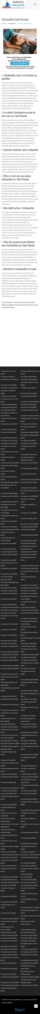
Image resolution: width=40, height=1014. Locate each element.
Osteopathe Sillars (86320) (28, 930)
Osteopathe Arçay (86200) (28, 646)
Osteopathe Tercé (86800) (8, 974)
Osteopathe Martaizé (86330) (9, 674)
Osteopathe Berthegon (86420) (10, 482)
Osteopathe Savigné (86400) (29, 949)
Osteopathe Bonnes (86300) (29, 952)
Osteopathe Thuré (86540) (28, 543)
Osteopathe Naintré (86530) (29, 552)
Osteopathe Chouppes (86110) (30, 566)
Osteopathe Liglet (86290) (28, 529)
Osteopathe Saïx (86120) (8, 377)
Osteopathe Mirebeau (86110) (9, 610)
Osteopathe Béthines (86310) (29, 535)
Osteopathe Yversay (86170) (9, 857)
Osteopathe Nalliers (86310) (9, 880)
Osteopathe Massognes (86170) (10, 855)
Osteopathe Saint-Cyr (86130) (29, 955)
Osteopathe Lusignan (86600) (29, 527)
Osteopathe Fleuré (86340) (8, 938)
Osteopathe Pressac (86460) (29, 843)
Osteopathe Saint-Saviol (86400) (30, 479)
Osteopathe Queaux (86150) (9, 552)
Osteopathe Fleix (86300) (8, 760)
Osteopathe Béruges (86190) (9, 935)
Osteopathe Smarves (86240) (29, 985)
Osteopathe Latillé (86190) (28, 741)
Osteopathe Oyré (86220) (28, 668)
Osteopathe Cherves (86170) (9, 441)
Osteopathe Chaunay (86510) (9, 902)
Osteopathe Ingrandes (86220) (30, 832)
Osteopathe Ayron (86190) (8, 932)
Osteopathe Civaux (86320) (8, 588)
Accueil (4, 23)
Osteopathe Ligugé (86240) (29, 377)
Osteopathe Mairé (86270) (8, 410)
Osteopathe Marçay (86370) (29, 882)
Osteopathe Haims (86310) (28, 941)
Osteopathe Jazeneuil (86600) (29, 524)
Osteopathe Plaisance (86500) (9, 660)
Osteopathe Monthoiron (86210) (10, 985)
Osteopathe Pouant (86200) (9, 527)
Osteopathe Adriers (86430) (9, 791)
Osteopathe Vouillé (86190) (8, 599)
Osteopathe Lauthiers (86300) (9, 777)
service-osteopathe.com (14, 1000)
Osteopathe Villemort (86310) (9, 741)
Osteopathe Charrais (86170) (29, 585)
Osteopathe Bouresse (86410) (9, 655)
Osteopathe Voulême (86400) (29, 468)
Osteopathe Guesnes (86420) (29, 732)
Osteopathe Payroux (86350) (29, 660)
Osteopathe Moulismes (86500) (30, 588)
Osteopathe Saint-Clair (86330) (9, 496)
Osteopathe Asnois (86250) (9, 630)
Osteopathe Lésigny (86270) (29, 518)
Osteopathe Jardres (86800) (29, 443)
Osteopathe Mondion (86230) (9, 727)
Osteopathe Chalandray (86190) (30, 416)
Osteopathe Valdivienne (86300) (30, 977)
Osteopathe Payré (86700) (28, 388)
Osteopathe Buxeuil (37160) (9, 963)
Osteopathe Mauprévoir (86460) (30, 907)
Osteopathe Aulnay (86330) (28, 404)
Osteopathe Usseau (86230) (9, 774)
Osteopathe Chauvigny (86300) (10, 977)
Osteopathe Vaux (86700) (28, 852)
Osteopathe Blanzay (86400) (9, 554)
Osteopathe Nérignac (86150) (29, 885)
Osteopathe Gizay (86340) (28, 441)
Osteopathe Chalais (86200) (9, 643)
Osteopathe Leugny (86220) (9, 424)
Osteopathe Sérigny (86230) (29, 541)
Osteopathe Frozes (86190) (29, 727)
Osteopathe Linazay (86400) (9, 568)
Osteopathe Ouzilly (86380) (28, 407)
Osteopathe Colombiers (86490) (10, 743)
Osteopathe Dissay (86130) (28, 554)
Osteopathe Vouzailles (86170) (9, 379)
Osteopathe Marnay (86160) (9, 593)
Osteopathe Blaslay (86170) (29, 766)
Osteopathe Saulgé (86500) (9, 805)
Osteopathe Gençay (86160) (9, 591)
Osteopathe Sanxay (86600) (29, 793)
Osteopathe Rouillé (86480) (28, 880)
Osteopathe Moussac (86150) (9, 502)
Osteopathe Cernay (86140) (9, 941)
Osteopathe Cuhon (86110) (28, 591)
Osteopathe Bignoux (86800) (9, 955)
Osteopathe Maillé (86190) (8, 782)
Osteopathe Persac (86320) (29, 699)
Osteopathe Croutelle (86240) (9, 877)
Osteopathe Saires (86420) (8, 613)
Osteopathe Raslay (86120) (8, 952)
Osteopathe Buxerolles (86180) (10, 529)
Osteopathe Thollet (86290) (9, 896)
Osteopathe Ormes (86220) (29, 454)
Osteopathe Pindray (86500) (9, 407)
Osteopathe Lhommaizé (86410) (30, 810)
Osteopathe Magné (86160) (9, 404)
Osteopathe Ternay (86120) (29, 866)
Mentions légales (7, 1003)
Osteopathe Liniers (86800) (8, 560)
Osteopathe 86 (11, 23)
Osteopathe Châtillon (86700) (9, 493)
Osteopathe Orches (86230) (29, 791)
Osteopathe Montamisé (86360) (10, 668)
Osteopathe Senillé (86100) (8, 793)
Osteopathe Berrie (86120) (8, 866)
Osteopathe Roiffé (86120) (28, 474)
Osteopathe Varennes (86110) (29, 857)
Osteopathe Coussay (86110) (9, 388)
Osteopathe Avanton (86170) (29, 463)
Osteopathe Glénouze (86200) (29, 963)
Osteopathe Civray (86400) (8, 543)
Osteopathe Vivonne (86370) (9, 946)
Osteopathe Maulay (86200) (9, 604)
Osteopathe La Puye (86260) (29, 379)
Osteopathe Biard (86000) (28, 863)
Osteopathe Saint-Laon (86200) (10, 705)
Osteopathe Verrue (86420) (9, 852)
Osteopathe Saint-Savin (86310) (10, 607)
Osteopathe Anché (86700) (8, 696)
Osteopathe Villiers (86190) (28, 724)
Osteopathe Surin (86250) (28, 607)
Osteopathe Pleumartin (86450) (10, 463)
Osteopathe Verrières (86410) (29, 755)
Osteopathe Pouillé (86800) (28, 743)
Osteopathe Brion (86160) (8, 549)
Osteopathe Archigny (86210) (9, 646)
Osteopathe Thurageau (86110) (10, 788)
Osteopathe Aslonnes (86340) (9, 699)
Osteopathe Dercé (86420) (8, 913)
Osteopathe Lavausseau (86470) (30, 855)
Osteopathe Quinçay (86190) (29, 799)
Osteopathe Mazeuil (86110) (9, 438)
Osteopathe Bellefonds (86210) (30, 613)
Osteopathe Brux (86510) (8, 724)
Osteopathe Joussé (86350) (29, 618)
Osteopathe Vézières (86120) (29, 691)
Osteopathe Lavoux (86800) (29, 513)
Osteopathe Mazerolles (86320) (10, 882)
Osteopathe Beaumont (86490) (10, 666)
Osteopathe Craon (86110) (8, 396)
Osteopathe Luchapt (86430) (9, 443)
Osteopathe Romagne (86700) (29, 680)
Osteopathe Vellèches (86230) (29, 777)
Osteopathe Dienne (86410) (29, 396)
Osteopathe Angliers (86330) (29, 938)
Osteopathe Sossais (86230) (9, 949)
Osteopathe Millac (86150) (8, 432)
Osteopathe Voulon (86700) (9, 385)
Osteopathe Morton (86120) (29, 488)
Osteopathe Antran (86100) (8, 429)
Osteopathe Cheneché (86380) (10, 982)
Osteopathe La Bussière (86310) (30, 402)
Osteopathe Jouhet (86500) (9, 635)
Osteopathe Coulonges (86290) (30, 655)
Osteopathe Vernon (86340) (29, 424)
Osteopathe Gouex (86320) (28, 657)
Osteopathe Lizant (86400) (28, 838)
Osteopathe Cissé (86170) (28, 716)
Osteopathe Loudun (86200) (29, 643)
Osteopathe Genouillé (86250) (29, 496)
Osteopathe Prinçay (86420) (29, 482)
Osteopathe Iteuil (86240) (28, 932)
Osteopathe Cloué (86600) (8, 885)
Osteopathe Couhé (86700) (8, 657)
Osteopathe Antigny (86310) (29, 935)
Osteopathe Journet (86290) (29, 593)
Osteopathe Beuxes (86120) (29, 774)
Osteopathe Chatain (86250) (29, 393)
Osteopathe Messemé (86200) (30, 610)
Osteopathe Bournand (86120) (29, 568)
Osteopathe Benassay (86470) (9, 652)
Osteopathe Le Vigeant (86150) (30, 432)
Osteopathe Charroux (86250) (9, 624)
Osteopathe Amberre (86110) (29, 410)
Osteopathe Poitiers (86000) (9, 574)
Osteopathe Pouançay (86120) (9, 710)
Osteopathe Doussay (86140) (29, 960)
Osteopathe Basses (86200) (9, 969)
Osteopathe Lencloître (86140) (9, 919)
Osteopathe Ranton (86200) (9, 641)
